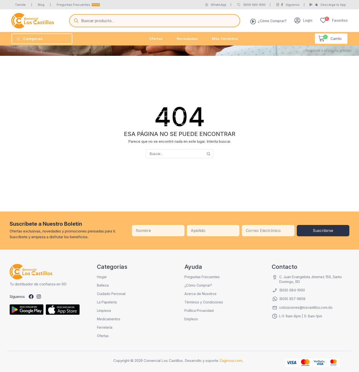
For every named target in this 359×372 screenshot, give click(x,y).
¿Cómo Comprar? (272, 21)
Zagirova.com (230, 360)
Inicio (11, 50)
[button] (303, 20)
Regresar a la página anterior (328, 50)
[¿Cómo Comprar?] (253, 21)
